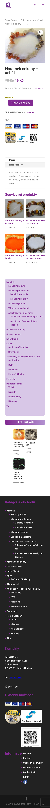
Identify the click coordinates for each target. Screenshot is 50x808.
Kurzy (26, 777)
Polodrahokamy (28, 20)
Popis (12, 160)
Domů (7, 20)
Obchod (15, 20)
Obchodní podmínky (33, 763)
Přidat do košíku (20, 102)
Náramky (40, 20)
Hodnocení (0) (16, 165)
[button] (40, 32)
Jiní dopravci (38, 88)
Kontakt (27, 758)
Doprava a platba (31, 767)
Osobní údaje (29, 772)
